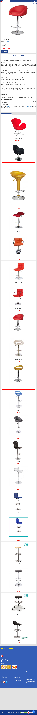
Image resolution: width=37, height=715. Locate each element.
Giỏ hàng (34, 3)
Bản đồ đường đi (4, 676)
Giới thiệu (3, 674)
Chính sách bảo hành (17, 677)
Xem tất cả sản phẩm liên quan (6, 114)
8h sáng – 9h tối (4, 661)
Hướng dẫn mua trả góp (17, 680)
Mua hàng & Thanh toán (17, 674)
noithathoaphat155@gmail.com (6, 660)
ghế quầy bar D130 (9, 106)
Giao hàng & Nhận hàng (17, 676)
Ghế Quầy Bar (7, 41)
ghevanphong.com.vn (29, 106)
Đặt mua (4, 51)
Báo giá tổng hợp (4, 677)
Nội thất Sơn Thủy (8, 42)
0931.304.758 (31, 1)
